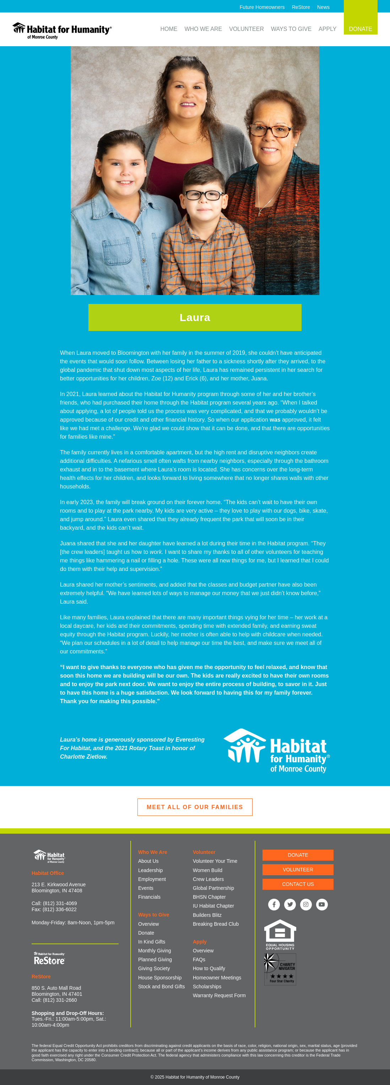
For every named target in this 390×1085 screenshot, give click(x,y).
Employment (152, 879)
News (323, 7)
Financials (149, 897)
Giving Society (154, 968)
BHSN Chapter (209, 897)
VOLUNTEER (298, 869)
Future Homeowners (262, 7)
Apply (327, 29)
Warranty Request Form (219, 995)
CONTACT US (298, 884)
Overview (148, 924)
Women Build (207, 870)
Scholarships (207, 986)
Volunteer (246, 29)
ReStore (301, 7)
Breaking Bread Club (216, 924)
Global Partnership (213, 888)
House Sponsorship (160, 977)
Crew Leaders (208, 879)
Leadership (150, 870)
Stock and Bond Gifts (161, 986)
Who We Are (203, 29)
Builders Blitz (207, 915)
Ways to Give (291, 29)
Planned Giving (155, 959)
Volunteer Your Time (215, 861)
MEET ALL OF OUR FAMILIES (195, 807)
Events (145, 888)
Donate (146, 933)
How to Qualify (209, 968)
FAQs (199, 959)
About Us (148, 861)
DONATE (298, 855)
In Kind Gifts (151, 942)
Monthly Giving (154, 950)
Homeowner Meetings (217, 977)
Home (168, 29)
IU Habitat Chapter (213, 906)
